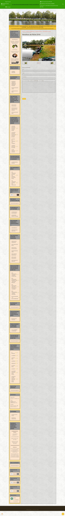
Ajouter (24, 98)
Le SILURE (13, 373)
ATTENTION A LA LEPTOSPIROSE (14, 215)
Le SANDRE (13, 360)
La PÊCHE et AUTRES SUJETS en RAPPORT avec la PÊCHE (14, 384)
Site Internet (24, 76)
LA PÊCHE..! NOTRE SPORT (30, 31)
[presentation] (30, 95)
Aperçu (42, 80)
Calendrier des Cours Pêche (14, 92)
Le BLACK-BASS (13, 363)
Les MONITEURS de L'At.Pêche (15, 163)
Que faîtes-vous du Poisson (15, 420)
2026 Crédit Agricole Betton (15, 249)
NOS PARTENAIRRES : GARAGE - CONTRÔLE (14, 297)
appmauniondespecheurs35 (15, 450)
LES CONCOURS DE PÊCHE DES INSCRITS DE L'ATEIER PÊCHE (14, 176)
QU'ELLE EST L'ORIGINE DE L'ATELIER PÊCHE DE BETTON (49, 6)
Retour (39, 62)
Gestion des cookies (35, 514)
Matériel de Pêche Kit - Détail (14, 89)
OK (18, 195)
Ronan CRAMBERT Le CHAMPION (15, 335)
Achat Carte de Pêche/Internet (14, 106)
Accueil (23, 31)
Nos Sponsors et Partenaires (14, 324)
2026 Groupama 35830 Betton (14, 246)
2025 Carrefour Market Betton (14, 262)
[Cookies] (2, 514)
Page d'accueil (8, 1)
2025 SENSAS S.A (14, 231)
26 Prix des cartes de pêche (15, 113)
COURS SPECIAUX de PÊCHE (13, 151)
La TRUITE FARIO (13, 371)
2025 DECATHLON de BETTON (15, 234)
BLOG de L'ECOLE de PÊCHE (46, 1)
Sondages (8, 7)
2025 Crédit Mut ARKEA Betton (14, 259)
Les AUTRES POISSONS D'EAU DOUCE (14, 377)
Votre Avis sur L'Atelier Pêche (14, 423)
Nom (23, 69)
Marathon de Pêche (39, 31)
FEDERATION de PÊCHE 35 (5, 4)
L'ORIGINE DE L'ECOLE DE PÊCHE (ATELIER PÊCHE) (13, 129)
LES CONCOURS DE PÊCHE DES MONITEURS (14, 183)
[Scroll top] (63, 514)
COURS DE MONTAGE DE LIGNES (13, 147)
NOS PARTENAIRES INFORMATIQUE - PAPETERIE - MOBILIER (14, 284)
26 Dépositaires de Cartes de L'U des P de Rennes (15, 109)
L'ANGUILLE (13, 368)
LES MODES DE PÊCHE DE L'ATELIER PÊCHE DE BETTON (14, 135)
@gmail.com (15, 452)
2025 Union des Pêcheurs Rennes (14, 252)
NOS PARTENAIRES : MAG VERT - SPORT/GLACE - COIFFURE (14, 291)
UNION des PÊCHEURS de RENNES (47, 3)
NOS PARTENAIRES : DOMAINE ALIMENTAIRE (14, 279)
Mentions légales (28, 514)
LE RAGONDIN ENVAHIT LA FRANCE (14, 218)
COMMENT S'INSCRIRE (13, 72)
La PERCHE (13, 365)
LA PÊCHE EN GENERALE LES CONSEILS (13, 141)
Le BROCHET (13, 358)
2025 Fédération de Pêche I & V (15, 265)
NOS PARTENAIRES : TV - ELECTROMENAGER (15, 301)
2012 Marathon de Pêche (47, 31)
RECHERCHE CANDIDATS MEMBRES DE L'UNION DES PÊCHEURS (14, 83)
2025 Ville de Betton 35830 (15, 255)
